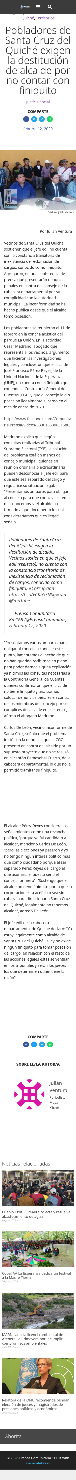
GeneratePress (38, 1463)
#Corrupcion (41, 588)
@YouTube (19, 600)
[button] (38, 6)
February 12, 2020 (27, 626)
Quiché (27, 18)
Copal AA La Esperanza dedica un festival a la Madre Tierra (36, 1275)
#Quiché (24, 546)
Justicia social (38, 102)
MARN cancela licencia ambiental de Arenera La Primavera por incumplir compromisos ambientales (32, 1339)
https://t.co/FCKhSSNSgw (34, 594)
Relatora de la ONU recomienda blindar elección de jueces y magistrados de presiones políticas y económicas (35, 1404)
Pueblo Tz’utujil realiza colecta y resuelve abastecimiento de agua (36, 1214)
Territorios (45, 18)
